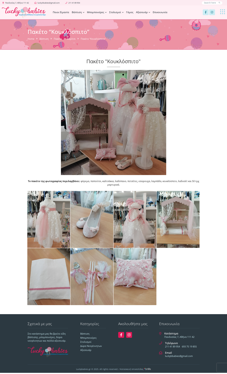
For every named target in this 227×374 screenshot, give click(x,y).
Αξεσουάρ (142, 12)
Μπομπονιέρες (95, 12)
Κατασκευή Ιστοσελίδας (135, 370)
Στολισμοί (115, 12)
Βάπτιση (77, 12)
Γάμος (129, 12)
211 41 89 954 (72, 2)
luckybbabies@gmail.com (47, 2)
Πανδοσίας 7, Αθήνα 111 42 (15, 2)
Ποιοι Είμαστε (61, 12)
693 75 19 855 (189, 347)
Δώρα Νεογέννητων (91, 347)
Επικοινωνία (160, 12)
